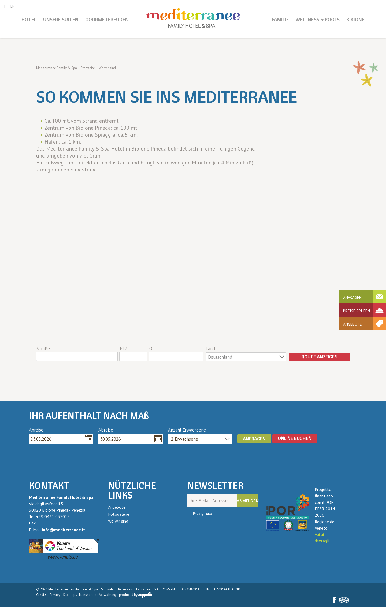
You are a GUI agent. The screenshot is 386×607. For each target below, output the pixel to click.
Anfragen (352, 297)
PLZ (123, 348)
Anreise (36, 430)
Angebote (352, 324)
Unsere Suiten (61, 19)
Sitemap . (70, 595)
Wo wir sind (118, 521)
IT (6, 6)
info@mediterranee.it (63, 529)
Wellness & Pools (318, 19)
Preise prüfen (356, 310)
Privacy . (56, 595)
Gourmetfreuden (107, 19)
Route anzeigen (319, 356)
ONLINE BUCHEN (294, 438)
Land (210, 348)
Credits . (42, 595)
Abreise (105, 430)
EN (12, 6)
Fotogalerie (118, 514)
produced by (135, 595)
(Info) (208, 514)
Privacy (202, 513)
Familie (280, 19)
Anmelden (247, 500)
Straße (43, 348)
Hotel (28, 19)
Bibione (355, 19)
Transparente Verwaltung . (98, 595)
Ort (152, 348)
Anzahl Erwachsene (187, 430)
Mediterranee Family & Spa (56, 68)
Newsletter (215, 485)
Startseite (88, 68)
